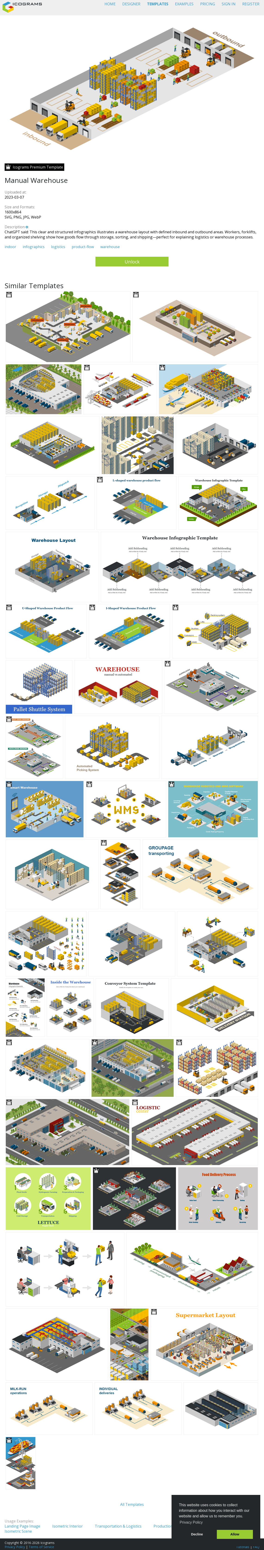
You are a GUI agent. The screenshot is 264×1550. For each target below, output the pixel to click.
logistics (58, 246)
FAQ (256, 1547)
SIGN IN (229, 3)
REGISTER (250, 3)
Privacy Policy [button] (191, 1522)
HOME (110, 3)
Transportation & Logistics (118, 1526)
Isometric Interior (67, 1526)
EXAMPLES (184, 3)
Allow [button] (234, 1534)
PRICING (207, 3)
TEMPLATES (157, 3)
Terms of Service (41, 1547)
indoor (10, 246)
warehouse (110, 246)
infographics (34, 246)
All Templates (132, 1504)
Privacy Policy (15, 1547)
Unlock (132, 262)
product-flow (83, 246)
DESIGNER (131, 3)
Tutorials (242, 1547)
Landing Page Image (22, 1526)
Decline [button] (197, 1534)
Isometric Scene (18, 1531)
